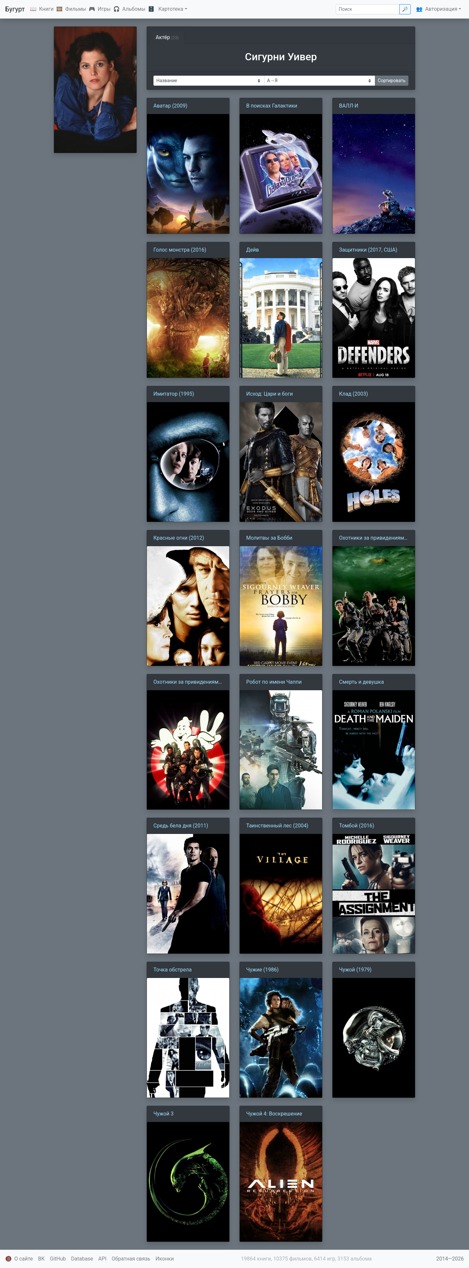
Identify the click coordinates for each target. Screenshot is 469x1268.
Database (82, 1259)
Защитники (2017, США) (368, 250)
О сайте (23, 1259)
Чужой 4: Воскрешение (274, 1114)
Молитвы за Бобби (269, 538)
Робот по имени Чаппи (274, 682)
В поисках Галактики (271, 106)
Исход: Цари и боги (269, 394)
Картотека (170, 9)
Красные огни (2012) (178, 538)
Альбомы (134, 9)
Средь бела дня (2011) (180, 826)
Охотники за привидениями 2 (187, 682)
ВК (41, 1259)
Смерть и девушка (361, 682)
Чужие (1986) (262, 970)
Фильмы (75, 9)
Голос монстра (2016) (179, 250)
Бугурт (15, 9)
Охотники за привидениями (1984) (373, 538)
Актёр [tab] (167, 37)
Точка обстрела (172, 970)
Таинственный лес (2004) (277, 826)
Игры (104, 9)
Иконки (165, 1259)
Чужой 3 (163, 1114)
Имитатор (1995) (173, 394)
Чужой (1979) (355, 970)
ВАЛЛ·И (348, 106)
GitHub (58, 1259)
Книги (46, 9)
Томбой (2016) (356, 826)
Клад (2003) (353, 394)
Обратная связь (131, 1259)
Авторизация (441, 9)
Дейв (252, 250)
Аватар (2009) (170, 106)
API (102, 1259)
